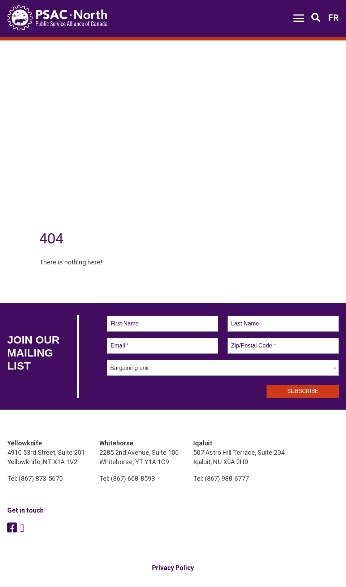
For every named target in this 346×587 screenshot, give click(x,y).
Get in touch (25, 510)
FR (333, 18)
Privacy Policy (173, 567)
